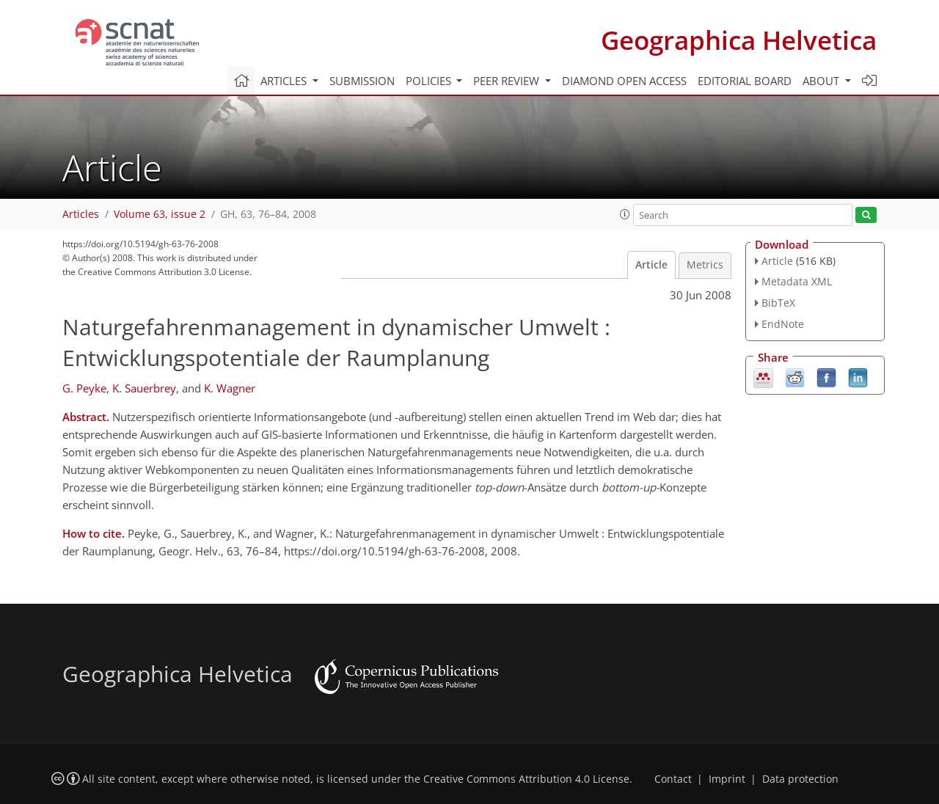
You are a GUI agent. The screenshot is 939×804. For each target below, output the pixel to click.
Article (651, 264)
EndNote (782, 324)
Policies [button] (430, 80)
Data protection (800, 779)
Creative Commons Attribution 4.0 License (526, 779)
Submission (362, 80)
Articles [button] (285, 80)
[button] (625, 214)
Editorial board (745, 80)
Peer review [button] (507, 80)
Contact (673, 779)
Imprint (727, 779)
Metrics (705, 264)
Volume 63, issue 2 (159, 214)
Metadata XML (796, 281)
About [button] (822, 80)
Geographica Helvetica (739, 40)
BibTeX (778, 303)
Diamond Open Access (624, 80)
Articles (80, 214)
